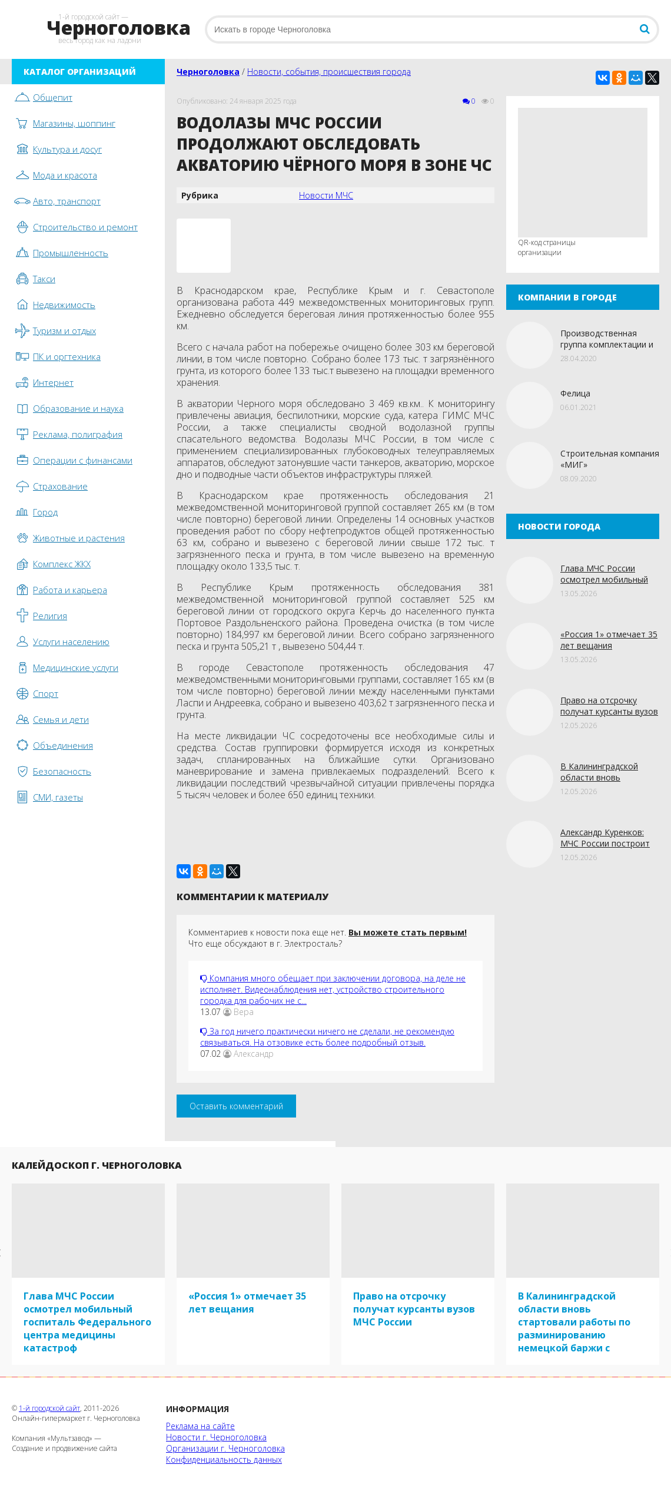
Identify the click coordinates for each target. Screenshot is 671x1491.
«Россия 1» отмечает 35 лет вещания (608, 640)
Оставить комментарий (236, 1106)
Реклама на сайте (200, 1426)
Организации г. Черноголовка (225, 1448)
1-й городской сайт (49, 1408)
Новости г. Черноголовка (216, 1437)
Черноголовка (208, 71)
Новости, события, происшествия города (329, 71)
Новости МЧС (326, 195)
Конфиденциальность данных (224, 1459)
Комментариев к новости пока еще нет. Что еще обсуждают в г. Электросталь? (327, 938)
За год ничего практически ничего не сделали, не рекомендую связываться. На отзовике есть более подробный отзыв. (327, 1037)
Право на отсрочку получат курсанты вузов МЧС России (609, 711)
